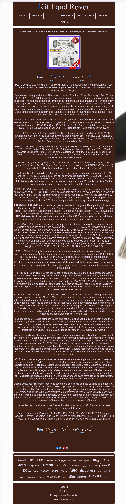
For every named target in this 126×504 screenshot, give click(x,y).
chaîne (41, 477)
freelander (36, 460)
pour (27, 470)
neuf (106, 477)
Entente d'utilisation (64, 499)
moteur (48, 465)
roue (19, 472)
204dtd (64, 471)
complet (75, 466)
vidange (84, 466)
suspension (34, 465)
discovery (88, 470)
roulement (72, 461)
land (73, 470)
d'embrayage (84, 461)
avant (22, 465)
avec (91, 465)
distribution (77, 476)
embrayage (60, 460)
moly (64, 477)
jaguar (45, 470)
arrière (50, 460)
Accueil (64, 487)
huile (22, 460)
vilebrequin (30, 477)
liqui (21, 477)
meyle (36, 471)
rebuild (58, 466)
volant (107, 471)
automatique (53, 476)
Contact (64, 491)
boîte (99, 471)
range (96, 459)
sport (55, 470)
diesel (66, 465)
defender (102, 464)
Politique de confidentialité (64, 495)
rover (95, 475)
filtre (107, 460)
